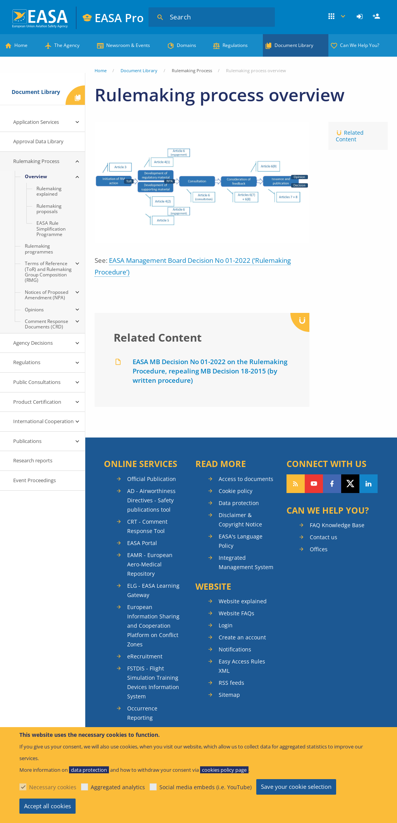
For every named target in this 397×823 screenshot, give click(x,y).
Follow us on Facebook (332, 483)
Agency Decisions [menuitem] (33, 342)
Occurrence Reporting (142, 713)
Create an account (242, 637)
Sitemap (229, 694)
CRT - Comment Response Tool (147, 526)
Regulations (235, 45)
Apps (337, 16)
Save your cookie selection (296, 786)
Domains (186, 45)
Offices (319, 549)
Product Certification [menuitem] (37, 401)
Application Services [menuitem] (36, 121)
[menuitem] (361, 16)
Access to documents (246, 479)
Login (361, 16)
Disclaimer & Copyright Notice (240, 519)
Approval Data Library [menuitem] (38, 141)
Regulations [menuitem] (26, 362)
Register (377, 16)
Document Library (293, 45)
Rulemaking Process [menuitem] (36, 161)
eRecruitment (144, 656)
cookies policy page (224, 769)
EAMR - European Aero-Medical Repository (150, 564)
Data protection (239, 503)
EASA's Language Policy (240, 541)
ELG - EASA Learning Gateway (153, 590)
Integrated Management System (246, 562)
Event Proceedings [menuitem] (34, 480)
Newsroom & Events (128, 45)
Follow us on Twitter (350, 483)
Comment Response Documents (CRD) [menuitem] (46, 324)
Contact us (323, 537)
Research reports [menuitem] (32, 460)
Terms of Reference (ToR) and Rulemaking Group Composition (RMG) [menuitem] (48, 271)
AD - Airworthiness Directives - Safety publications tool (151, 500)
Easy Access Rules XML (242, 666)
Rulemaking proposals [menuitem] (49, 209)
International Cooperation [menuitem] (43, 421)
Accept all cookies (47, 806)
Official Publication (151, 479)
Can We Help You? (359, 45)
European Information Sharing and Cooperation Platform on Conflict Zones (153, 625)
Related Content (350, 136)
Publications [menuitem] (27, 441)
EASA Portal (142, 543)
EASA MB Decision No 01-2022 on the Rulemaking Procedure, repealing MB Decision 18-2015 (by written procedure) (210, 371)
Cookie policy (235, 491)
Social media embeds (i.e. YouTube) (205, 787)
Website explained (243, 601)
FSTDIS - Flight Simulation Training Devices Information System (153, 682)
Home (21, 45)
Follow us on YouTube (314, 483)
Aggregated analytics (118, 787)
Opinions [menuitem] (34, 309)
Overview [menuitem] (36, 176)
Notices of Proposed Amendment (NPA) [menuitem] (46, 295)
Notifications (235, 649)
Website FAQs (236, 613)
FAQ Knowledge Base (337, 525)
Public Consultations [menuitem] (36, 382)
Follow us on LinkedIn (368, 483)
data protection (89, 769)
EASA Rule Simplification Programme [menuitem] (51, 229)
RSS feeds (231, 682)
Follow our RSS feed (296, 483)
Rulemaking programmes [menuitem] (39, 249)
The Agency (66, 45)
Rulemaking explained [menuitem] (49, 191)
